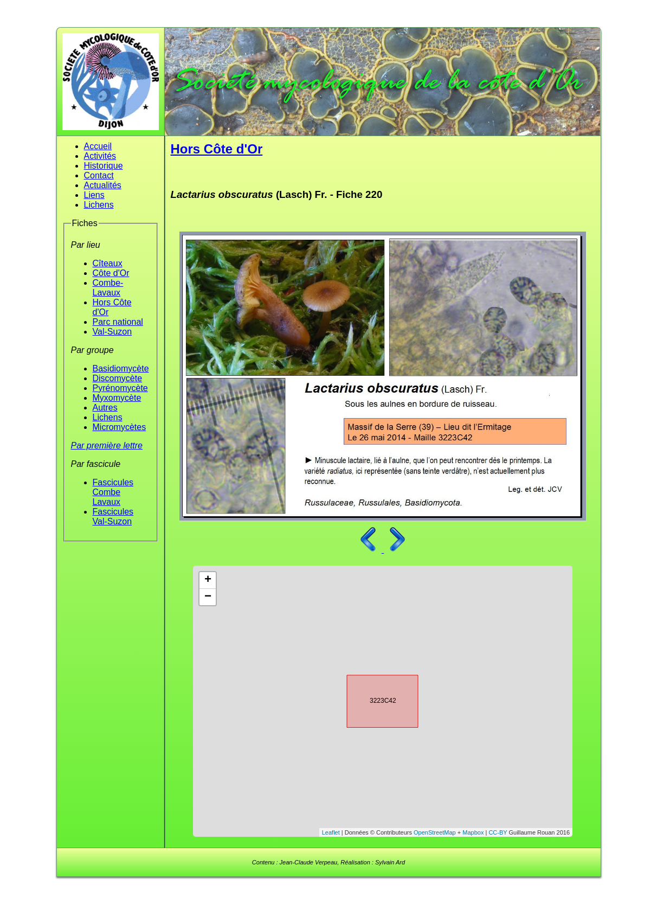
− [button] (207, 597)
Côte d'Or (111, 273)
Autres (105, 407)
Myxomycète (117, 397)
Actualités (102, 185)
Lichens (99, 204)
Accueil (98, 146)
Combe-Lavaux (108, 287)
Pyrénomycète (120, 388)
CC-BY (497, 832)
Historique (103, 165)
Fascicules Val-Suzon (113, 516)
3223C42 (373, 699)
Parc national (118, 321)
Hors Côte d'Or (217, 149)
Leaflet (331, 832)
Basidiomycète (121, 368)
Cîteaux (108, 263)
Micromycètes (119, 427)
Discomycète (118, 378)
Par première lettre (107, 445)
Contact (99, 175)
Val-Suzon (112, 331)
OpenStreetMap (435, 832)
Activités (100, 156)
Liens (94, 195)
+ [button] (207, 580)
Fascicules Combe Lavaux (113, 492)
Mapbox (473, 832)
